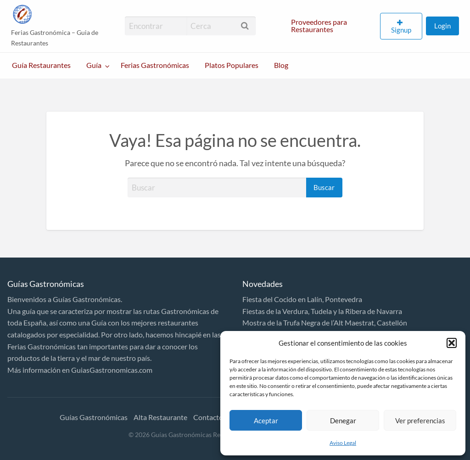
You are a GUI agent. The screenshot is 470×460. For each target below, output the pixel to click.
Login (442, 26)
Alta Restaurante (160, 417)
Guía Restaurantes (41, 65)
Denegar (343, 420)
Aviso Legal (343, 442)
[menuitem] (331, 26)
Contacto (208, 417)
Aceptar (266, 420)
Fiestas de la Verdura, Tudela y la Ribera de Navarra (322, 311)
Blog (281, 65)
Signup (401, 30)
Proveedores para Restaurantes (319, 26)
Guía (93, 65)
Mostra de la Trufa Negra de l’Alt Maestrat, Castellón (324, 322)
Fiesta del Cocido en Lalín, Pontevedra (302, 299)
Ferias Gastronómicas (155, 65)
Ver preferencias (420, 420)
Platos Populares (231, 65)
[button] (451, 343)
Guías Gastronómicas (94, 417)
